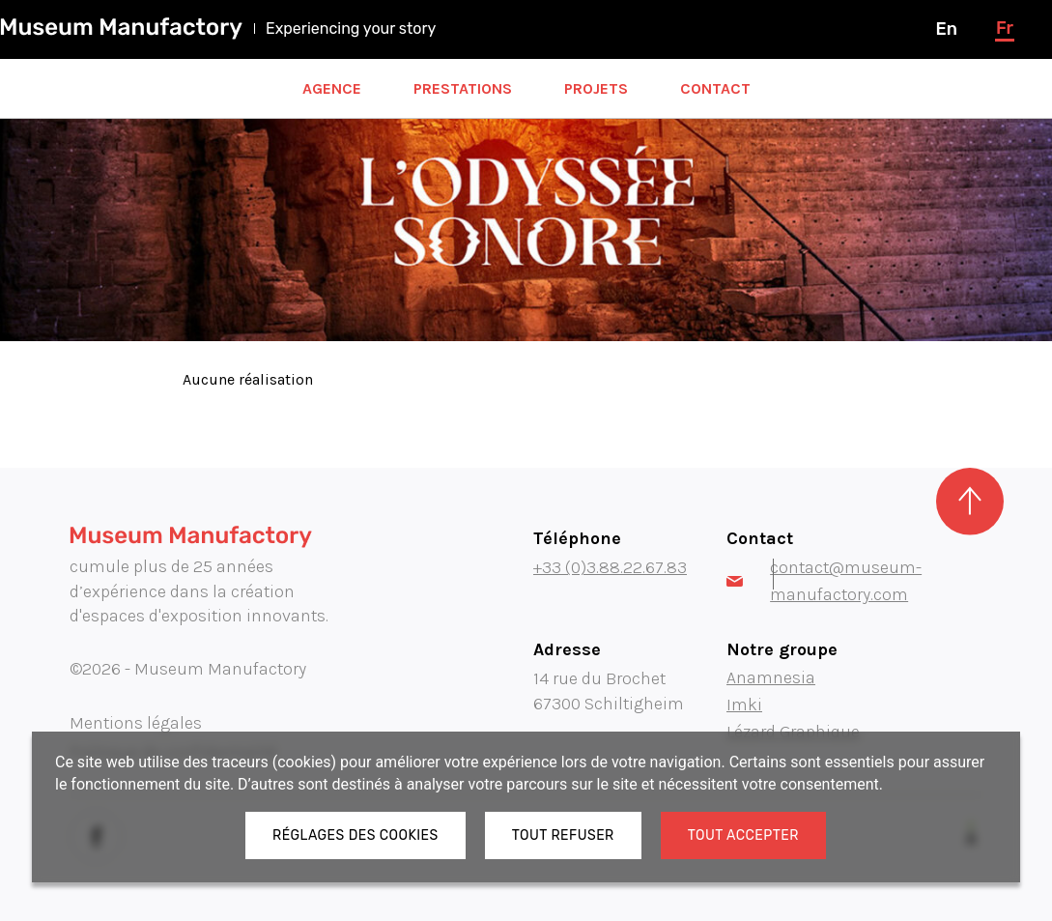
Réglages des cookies (355, 835)
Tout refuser (563, 835)
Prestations (462, 88)
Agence (331, 88)
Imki (744, 704)
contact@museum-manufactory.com (824, 581)
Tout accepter (743, 835)
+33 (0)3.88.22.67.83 (610, 567)
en (945, 29)
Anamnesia (770, 677)
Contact (715, 88)
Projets (596, 88)
